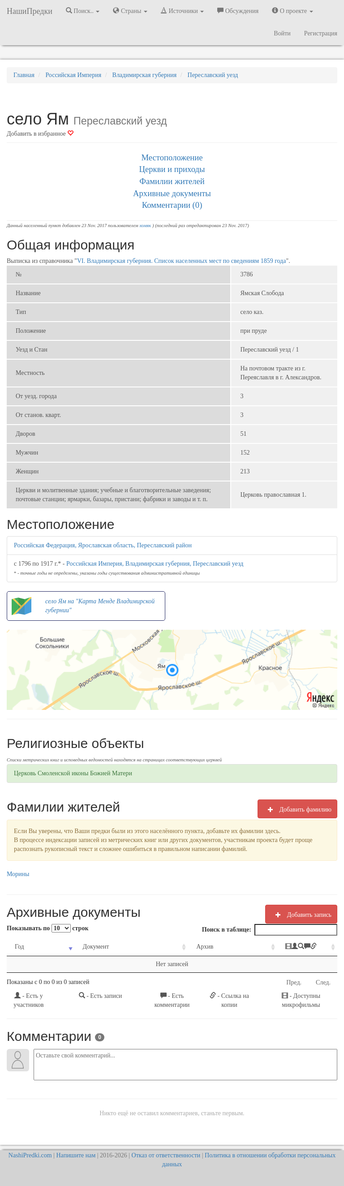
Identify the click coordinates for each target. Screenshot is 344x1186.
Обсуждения (237, 10)
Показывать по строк (47, 928)
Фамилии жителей (172, 181)
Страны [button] (130, 10)
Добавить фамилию (297, 809)
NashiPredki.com (30, 1155)
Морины (18, 874)
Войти (282, 33)
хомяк (145, 225)
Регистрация (320, 33)
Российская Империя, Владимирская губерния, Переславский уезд (154, 563)
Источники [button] (182, 10)
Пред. (293, 982)
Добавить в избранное (40, 133)
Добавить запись (301, 914)
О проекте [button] (292, 10)
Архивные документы (172, 193)
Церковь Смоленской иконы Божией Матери (73, 773)
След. (323, 982)
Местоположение (171, 157)
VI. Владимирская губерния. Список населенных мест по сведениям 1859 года (181, 261)
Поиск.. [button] (83, 10)
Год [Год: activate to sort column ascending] (19, 946)
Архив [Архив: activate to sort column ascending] (174, 946)
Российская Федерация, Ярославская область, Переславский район (103, 545)
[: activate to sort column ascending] (284, 947)
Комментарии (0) (172, 205)
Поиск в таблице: (269, 930)
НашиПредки (29, 11)
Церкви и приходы (172, 169)
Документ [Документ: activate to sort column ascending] (84, 946)
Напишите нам (76, 1155)
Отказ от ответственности (166, 1155)
